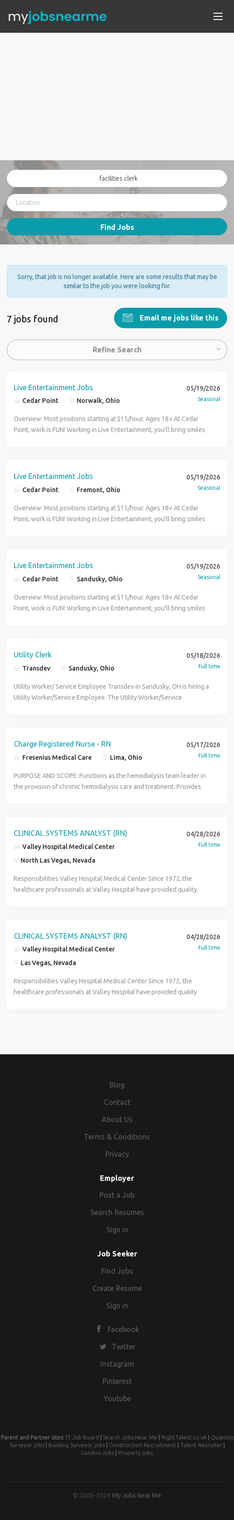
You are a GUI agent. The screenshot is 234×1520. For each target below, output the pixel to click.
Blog (117, 1084)
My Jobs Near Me (136, 1494)
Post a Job (117, 1194)
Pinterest (117, 1380)
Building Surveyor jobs (76, 1444)
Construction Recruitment (142, 1444)
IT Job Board (82, 1436)
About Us (117, 1118)
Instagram (117, 1363)
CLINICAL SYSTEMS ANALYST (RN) (70, 832)
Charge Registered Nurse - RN (62, 743)
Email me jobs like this (178, 317)
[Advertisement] (117, 96)
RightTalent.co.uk (184, 1436)
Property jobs (135, 1452)
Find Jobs (117, 227)
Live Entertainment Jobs (53, 386)
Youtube (117, 1397)
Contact (117, 1101)
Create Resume (117, 1287)
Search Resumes (117, 1212)
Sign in (117, 1229)
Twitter (123, 1346)
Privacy (117, 1153)
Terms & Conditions (117, 1136)
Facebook (123, 1329)
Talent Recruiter (201, 1444)
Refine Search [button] (117, 349)
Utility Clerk (33, 654)
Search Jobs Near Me (130, 1436)
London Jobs (97, 1452)
